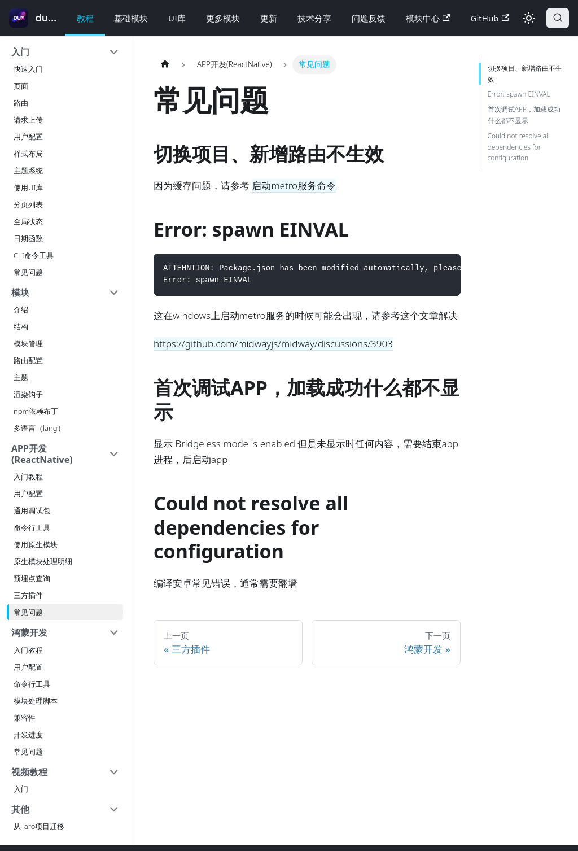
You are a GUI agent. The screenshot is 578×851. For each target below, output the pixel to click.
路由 (21, 103)
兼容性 (25, 718)
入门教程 (28, 477)
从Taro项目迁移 (39, 826)
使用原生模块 (36, 544)
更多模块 (223, 18)
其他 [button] (20, 809)
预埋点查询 (32, 578)
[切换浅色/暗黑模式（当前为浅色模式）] (528, 18)
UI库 (177, 18)
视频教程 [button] (29, 772)
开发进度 (28, 735)
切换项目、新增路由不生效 (525, 73)
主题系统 (28, 170)
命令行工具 (32, 527)
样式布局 (28, 154)
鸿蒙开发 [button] (29, 632)
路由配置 (28, 360)
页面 (21, 86)
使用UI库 (28, 187)
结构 (21, 326)
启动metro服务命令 (294, 185)
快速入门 (28, 69)
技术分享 (314, 18)
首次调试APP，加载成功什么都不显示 (524, 114)
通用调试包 (32, 510)
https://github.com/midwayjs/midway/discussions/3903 (273, 343)
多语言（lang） (39, 428)
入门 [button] (20, 52)
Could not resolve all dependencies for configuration (519, 147)
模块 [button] (20, 292)
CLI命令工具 (34, 255)
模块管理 (28, 343)
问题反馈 (369, 18)
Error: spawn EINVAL (519, 94)
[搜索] (557, 18)
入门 (21, 789)
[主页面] (165, 64)
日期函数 (28, 238)
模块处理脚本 (36, 701)
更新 (268, 18)
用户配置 (28, 137)
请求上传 (28, 120)
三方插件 (28, 595)
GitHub (490, 18)
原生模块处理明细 (43, 561)
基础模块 (131, 18)
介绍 (21, 309)
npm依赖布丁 (36, 411)
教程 (85, 18)
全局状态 (28, 221)
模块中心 (428, 18)
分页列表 (28, 204)
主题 (21, 377)
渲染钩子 (28, 394)
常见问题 (28, 272)
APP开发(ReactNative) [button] (42, 454)
